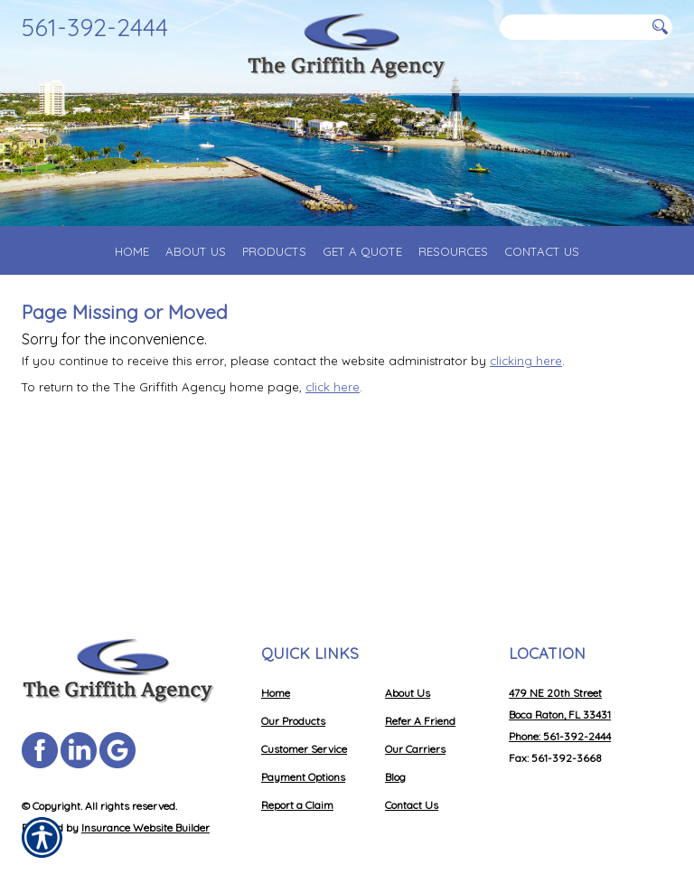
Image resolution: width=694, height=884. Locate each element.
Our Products (293, 721)
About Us (407, 693)
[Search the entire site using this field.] (573, 27)
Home (275, 693)
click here (332, 387)
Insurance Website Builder (145, 827)
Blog (395, 777)
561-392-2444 (95, 27)
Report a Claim (297, 805)
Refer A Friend (420, 721)
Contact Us (411, 805)
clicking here (526, 360)
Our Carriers (415, 749)
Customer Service (304, 749)
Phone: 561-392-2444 (560, 736)
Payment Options (303, 777)
